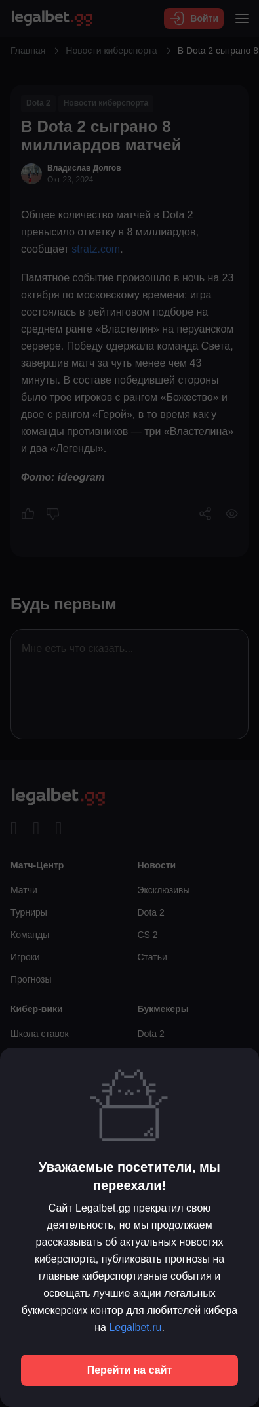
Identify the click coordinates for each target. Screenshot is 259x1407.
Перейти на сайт (129, 1370)
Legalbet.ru (135, 1327)
